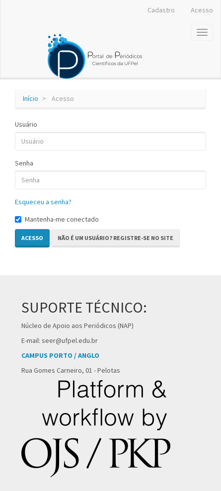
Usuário (26, 124)
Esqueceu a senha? (43, 201)
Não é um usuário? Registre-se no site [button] (115, 238)
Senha (24, 163)
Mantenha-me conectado (57, 219)
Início (30, 98)
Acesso (202, 9)
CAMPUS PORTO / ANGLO (60, 355)
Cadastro (161, 9)
